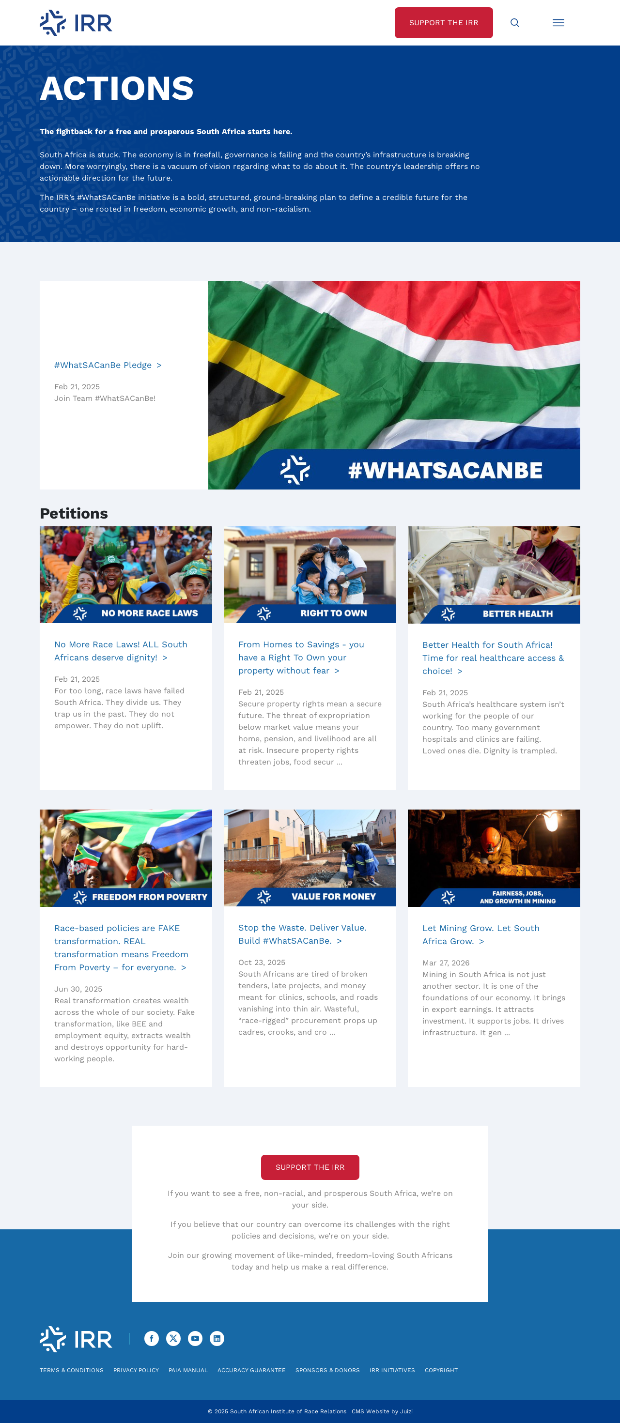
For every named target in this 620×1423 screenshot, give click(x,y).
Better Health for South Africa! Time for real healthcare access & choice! (493, 658)
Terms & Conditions (72, 1370)
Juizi (406, 1411)
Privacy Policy (136, 1370)
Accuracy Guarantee (251, 1370)
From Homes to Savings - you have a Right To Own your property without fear (301, 657)
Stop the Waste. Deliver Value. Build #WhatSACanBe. (302, 934)
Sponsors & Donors (327, 1370)
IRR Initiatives (392, 1370)
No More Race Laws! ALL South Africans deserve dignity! (120, 650)
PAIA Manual (188, 1370)
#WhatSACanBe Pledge (103, 365)
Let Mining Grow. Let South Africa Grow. (481, 934)
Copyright (441, 1370)
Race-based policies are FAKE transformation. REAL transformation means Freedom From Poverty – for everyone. (121, 947)
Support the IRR (310, 1167)
